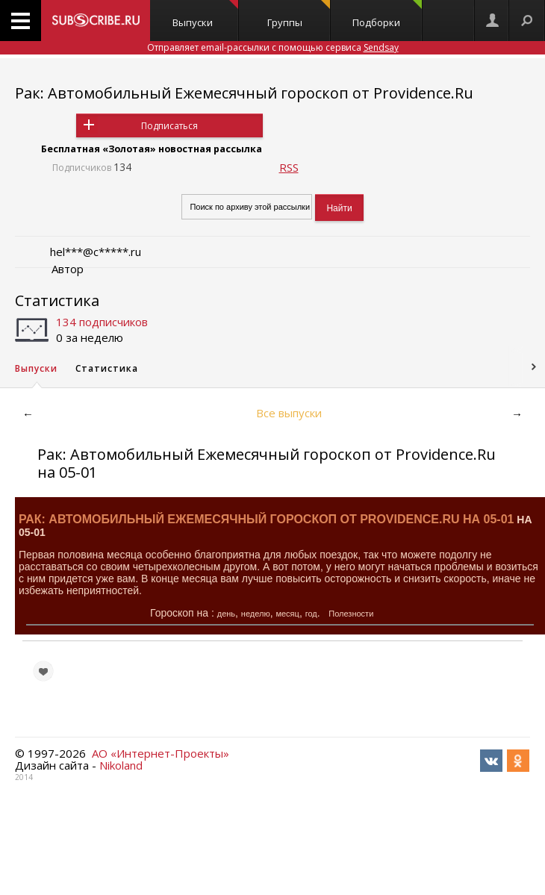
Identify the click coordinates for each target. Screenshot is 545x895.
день (226, 613)
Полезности (350, 613)
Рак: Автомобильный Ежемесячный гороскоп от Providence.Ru (244, 93)
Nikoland (121, 765)
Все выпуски (289, 412)
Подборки (387, 14)
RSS (289, 167)
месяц (287, 613)
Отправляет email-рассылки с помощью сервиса (273, 47)
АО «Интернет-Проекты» (160, 753)
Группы (299, 14)
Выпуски (205, 14)
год (311, 613)
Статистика (57, 300)
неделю (255, 613)
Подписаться (169, 125)
